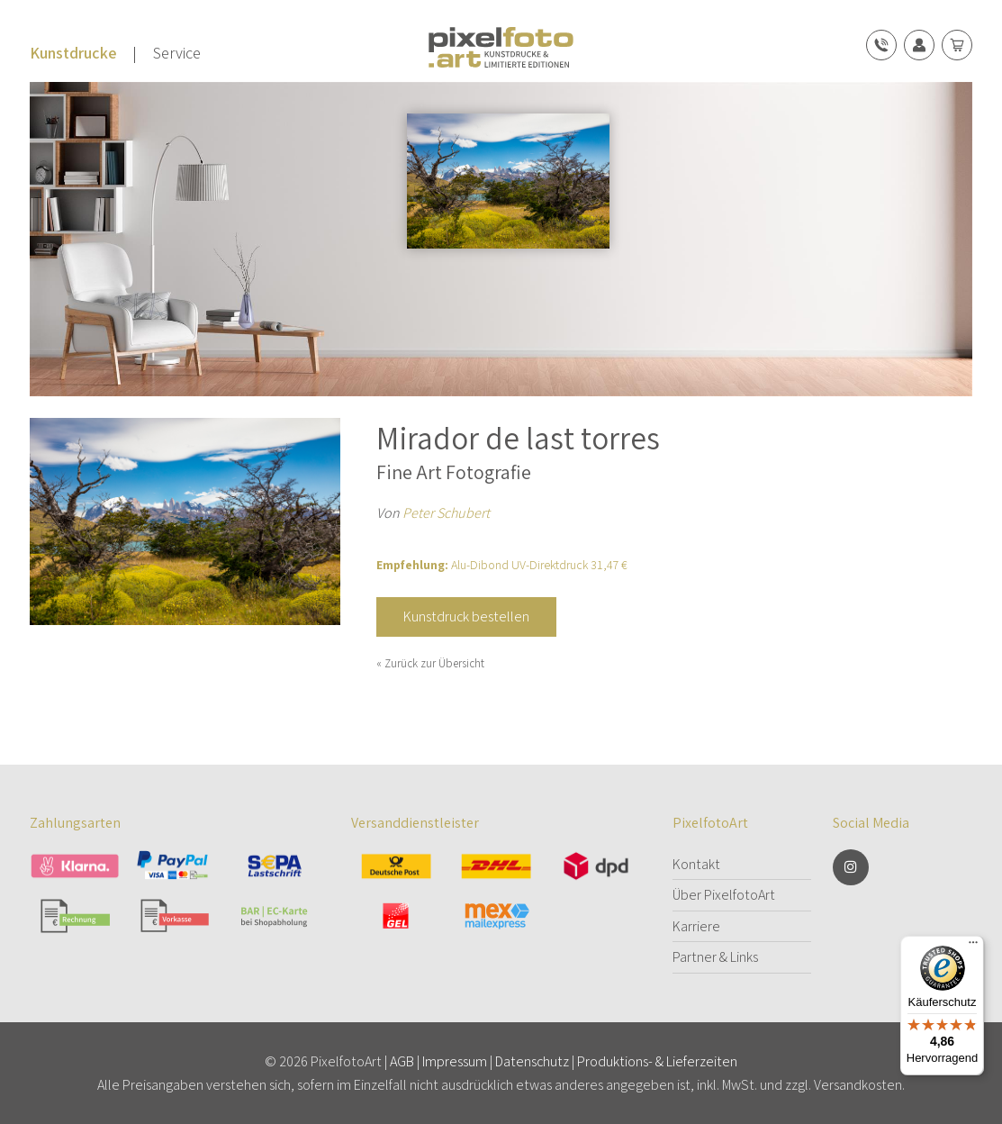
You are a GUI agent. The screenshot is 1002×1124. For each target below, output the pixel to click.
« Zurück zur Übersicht (430, 663)
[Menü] (973, 946)
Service (177, 52)
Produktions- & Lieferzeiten (657, 1061)
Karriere (696, 926)
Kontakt (696, 864)
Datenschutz (532, 1061)
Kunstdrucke (73, 52)
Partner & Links (715, 956)
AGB (402, 1061)
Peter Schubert (446, 512)
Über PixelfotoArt (724, 894)
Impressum (454, 1061)
